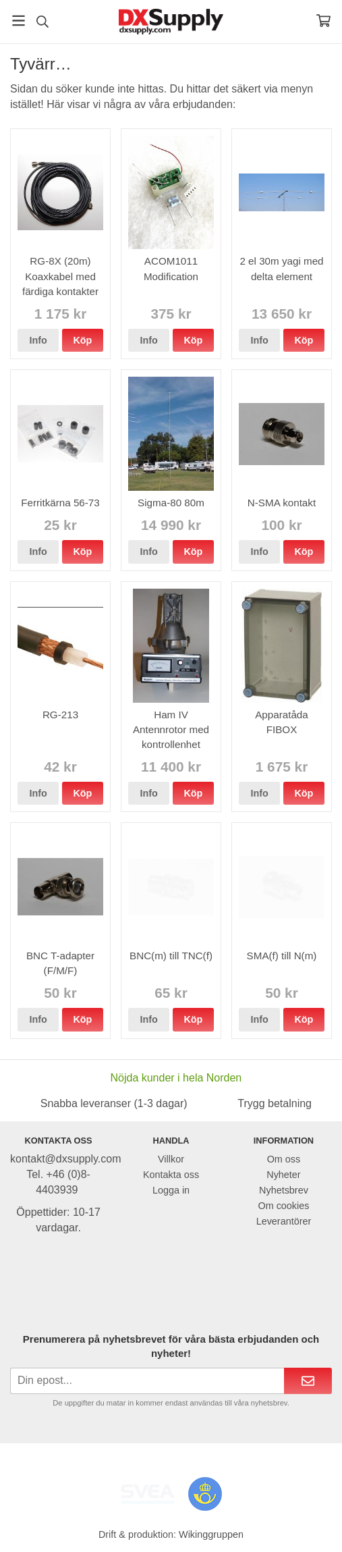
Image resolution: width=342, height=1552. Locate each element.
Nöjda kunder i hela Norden (175, 1077)
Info (38, 340)
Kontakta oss (171, 1174)
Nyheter (283, 1174)
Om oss (284, 1159)
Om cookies (283, 1205)
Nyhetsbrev (283, 1190)
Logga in (171, 1190)
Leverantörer (284, 1221)
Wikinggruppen (211, 1534)
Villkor (171, 1159)
